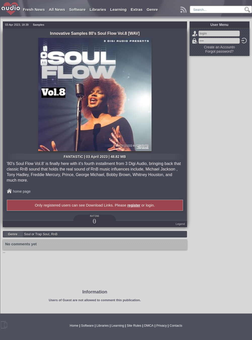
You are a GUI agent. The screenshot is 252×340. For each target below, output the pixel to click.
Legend (180, 223)
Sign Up (195, 33)
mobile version (4, 325)
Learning (118, 9)
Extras (136, 9)
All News (57, 9)
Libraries (98, 9)
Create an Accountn (219, 47)
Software (77, 9)
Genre (152, 9)
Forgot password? (195, 41)
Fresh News (34, 9)
